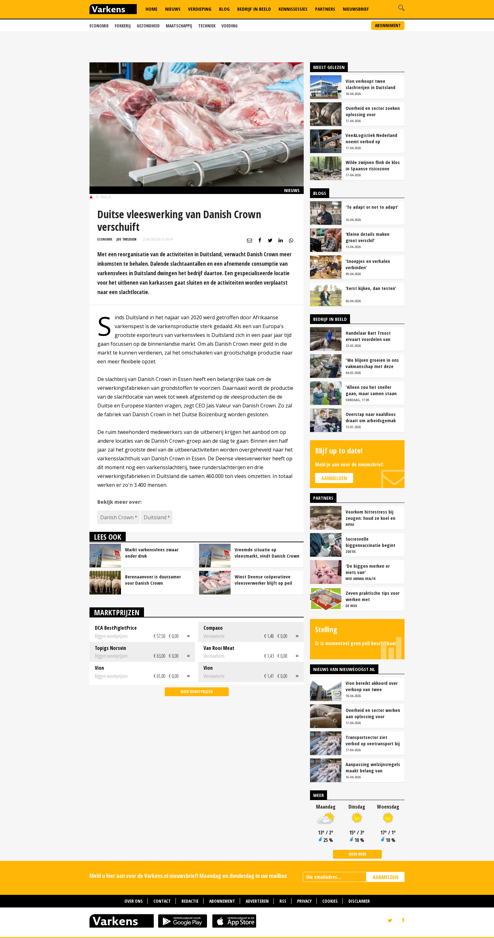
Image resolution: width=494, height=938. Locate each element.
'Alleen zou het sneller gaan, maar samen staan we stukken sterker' (371, 390)
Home (152, 9)
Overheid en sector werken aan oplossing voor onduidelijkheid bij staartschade (373, 713)
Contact (162, 901)
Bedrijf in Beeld (254, 9)
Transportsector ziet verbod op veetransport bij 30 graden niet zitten (373, 740)
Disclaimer (359, 901)
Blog (224, 9)
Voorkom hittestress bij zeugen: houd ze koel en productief (370, 515)
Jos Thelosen (126, 239)
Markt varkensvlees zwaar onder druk (151, 552)
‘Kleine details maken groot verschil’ (367, 237)
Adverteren (257, 901)
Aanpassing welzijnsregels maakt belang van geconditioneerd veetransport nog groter (373, 767)
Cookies (330, 901)
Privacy (304, 901)
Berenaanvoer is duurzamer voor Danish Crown (153, 579)
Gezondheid (148, 26)
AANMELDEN (385, 877)
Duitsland (155, 517)
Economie (99, 26)
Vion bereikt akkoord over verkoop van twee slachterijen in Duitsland (372, 686)
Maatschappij (179, 26)
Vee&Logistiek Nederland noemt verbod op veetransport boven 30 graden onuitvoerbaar (371, 138)
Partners (325, 9)
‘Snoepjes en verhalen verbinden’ (368, 264)
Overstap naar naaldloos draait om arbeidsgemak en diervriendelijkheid (371, 417)
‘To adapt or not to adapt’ (372, 207)
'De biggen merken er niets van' (368, 569)
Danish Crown (117, 517)
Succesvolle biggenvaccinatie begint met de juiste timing (370, 542)
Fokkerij (123, 26)
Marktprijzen (117, 612)
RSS (282, 901)
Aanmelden (334, 478)
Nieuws (173, 9)
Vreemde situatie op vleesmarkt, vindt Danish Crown (267, 552)
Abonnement (388, 25)
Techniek (206, 26)
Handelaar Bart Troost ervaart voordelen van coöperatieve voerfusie (369, 336)
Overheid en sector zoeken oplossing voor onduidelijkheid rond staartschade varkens (373, 111)
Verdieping (199, 9)
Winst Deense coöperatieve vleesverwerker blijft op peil (263, 579)
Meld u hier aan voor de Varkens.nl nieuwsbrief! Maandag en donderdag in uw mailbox (188, 875)
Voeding (229, 26)
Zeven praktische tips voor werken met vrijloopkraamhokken (372, 596)
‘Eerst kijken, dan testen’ (371, 288)
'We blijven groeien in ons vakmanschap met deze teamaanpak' (372, 363)
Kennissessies (293, 9)
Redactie (189, 901)
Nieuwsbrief (356, 9)
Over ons (133, 901)
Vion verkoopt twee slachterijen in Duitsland (370, 84)
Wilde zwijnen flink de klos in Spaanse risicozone (373, 165)
